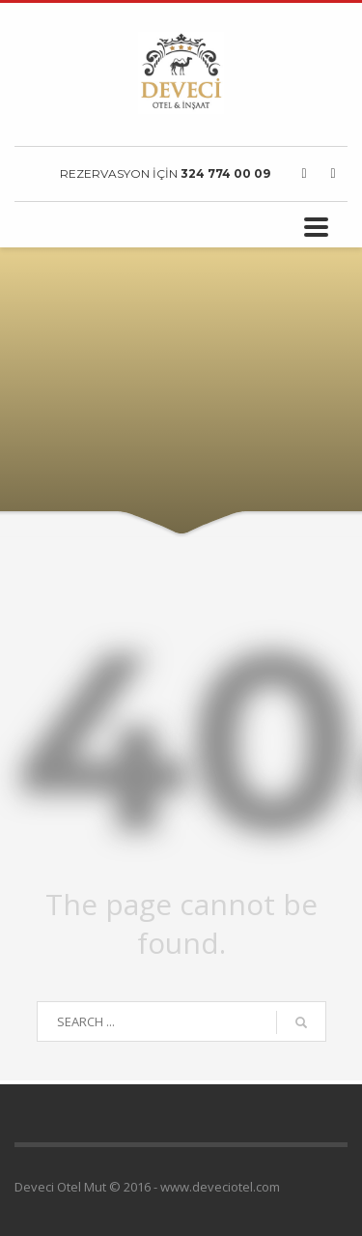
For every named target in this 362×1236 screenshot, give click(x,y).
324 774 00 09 (225, 173)
